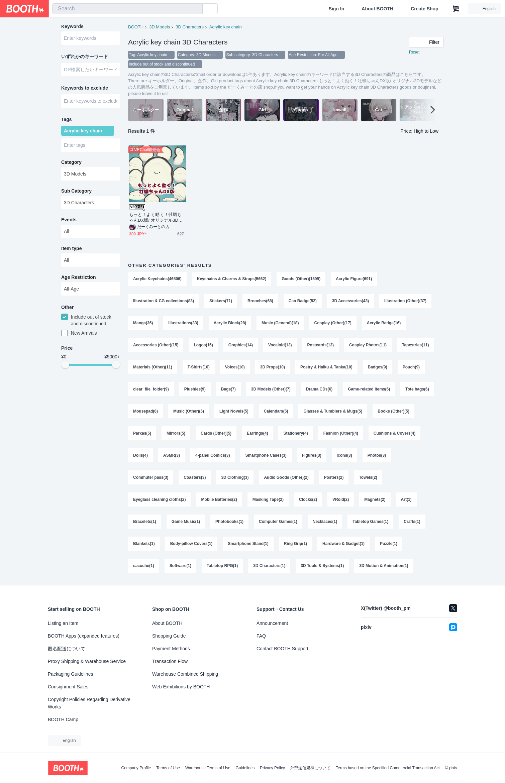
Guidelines (245, 768)
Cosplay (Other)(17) (332, 323)
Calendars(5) (276, 411)
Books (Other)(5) (393, 411)
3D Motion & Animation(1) (383, 565)
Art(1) (406, 499)
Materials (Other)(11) (152, 367)
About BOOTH (377, 8)
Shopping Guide (169, 636)
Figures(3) (311, 455)
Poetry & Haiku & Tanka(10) (326, 367)
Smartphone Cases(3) (265, 455)
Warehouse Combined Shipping (185, 674)
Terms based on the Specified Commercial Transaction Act (388, 768)
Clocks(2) (308, 499)
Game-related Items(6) (369, 389)
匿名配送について (66, 648)
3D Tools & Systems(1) (322, 565)
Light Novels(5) (233, 411)
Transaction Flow (170, 661)
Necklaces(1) (325, 521)
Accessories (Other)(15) (155, 345)
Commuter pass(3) (150, 477)
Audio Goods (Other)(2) (286, 477)
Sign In (336, 8)
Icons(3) (344, 455)
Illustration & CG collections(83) (163, 301)
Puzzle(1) (388, 543)
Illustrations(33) (183, 323)
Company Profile (136, 768)
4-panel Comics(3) (212, 455)
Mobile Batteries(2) (219, 499)
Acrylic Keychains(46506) (157, 278)
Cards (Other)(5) (216, 433)
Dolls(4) (140, 455)
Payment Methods (171, 648)
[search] (196, 9)
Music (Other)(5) (188, 411)
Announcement (272, 623)
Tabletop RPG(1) (222, 565)
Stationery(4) (295, 433)
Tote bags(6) (417, 389)
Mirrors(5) (176, 433)
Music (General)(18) (280, 323)
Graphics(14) (240, 345)
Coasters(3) (195, 477)
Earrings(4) (257, 433)
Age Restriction (78, 277)
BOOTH (135, 26)
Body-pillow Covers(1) (191, 543)
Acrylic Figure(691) (354, 278)
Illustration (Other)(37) (405, 301)
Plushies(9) (195, 389)
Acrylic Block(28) (230, 323)
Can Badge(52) (303, 301)
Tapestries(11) (415, 345)
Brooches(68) (260, 301)
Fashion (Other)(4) (340, 433)
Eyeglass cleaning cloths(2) (159, 499)
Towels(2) (368, 477)
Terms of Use (168, 768)
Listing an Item (63, 623)
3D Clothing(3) (234, 477)
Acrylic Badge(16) (384, 323)
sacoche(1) (143, 565)
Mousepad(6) (145, 411)
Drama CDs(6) (319, 389)
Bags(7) (228, 389)
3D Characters (190, 26)
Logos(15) (203, 345)
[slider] (65, 364)
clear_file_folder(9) (151, 389)
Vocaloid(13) (280, 345)
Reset (414, 52)
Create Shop (424, 8)
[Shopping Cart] (456, 8)
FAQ (261, 636)
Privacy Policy (272, 768)
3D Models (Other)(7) (271, 389)
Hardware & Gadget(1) (343, 543)
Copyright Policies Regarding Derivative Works (89, 703)
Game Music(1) (186, 521)
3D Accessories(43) (350, 301)
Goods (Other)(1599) (301, 278)
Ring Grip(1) (295, 543)
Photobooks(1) (229, 521)
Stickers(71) (220, 301)
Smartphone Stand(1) (248, 543)
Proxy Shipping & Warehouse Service (87, 661)
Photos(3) (377, 455)
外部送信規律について (310, 768)
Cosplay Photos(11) (368, 345)
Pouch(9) (411, 367)
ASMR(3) (171, 455)
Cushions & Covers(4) (394, 433)
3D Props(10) (272, 367)
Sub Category (76, 191)
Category (71, 162)
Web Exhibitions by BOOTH (181, 686)
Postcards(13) (320, 345)
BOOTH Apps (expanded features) (83, 636)
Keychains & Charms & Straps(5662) (231, 278)
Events (69, 219)
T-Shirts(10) (199, 367)
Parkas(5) (142, 433)
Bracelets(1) (144, 521)
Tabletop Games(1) (370, 521)
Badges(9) (377, 367)
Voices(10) (235, 367)
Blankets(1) (144, 543)
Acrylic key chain (225, 26)
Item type (71, 248)
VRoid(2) (340, 499)
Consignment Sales (68, 686)
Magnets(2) (374, 499)
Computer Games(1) (278, 521)
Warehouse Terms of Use (207, 768)
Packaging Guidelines (70, 674)
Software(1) (180, 565)
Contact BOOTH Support (282, 648)
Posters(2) (334, 477)
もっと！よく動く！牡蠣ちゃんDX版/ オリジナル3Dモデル (156, 217)
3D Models (159, 26)
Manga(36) (143, 323)
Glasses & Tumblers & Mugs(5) (332, 411)
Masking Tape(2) (268, 499)
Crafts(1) (412, 521)
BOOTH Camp (63, 719)
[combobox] (127, 8)
